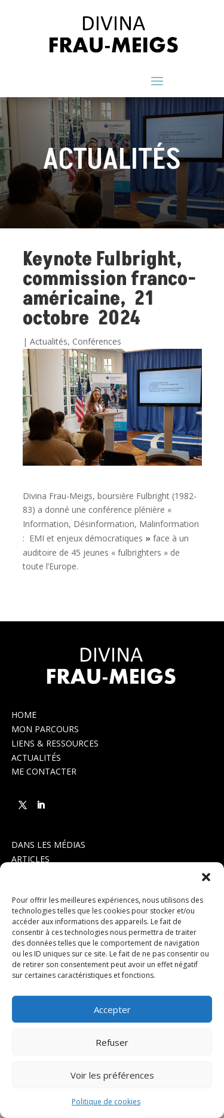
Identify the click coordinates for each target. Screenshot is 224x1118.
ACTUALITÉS (36, 757)
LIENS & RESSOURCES (55, 743)
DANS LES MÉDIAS (48, 844)
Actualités (48, 341)
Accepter (112, 1009)
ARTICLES (30, 859)
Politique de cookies (106, 1102)
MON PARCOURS (45, 729)
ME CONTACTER (43, 771)
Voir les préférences (112, 1075)
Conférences (96, 341)
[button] (206, 877)
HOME (23, 714)
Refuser (112, 1042)
